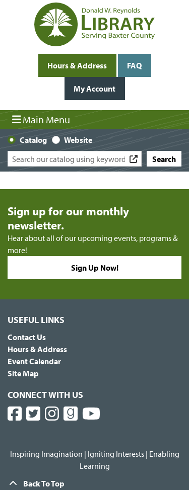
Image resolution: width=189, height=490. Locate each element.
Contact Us (27, 337)
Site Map (23, 373)
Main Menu (41, 119)
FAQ (134, 65)
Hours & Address (77, 65)
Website (78, 140)
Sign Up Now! (94, 268)
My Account (94, 89)
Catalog (33, 140)
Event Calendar (34, 361)
